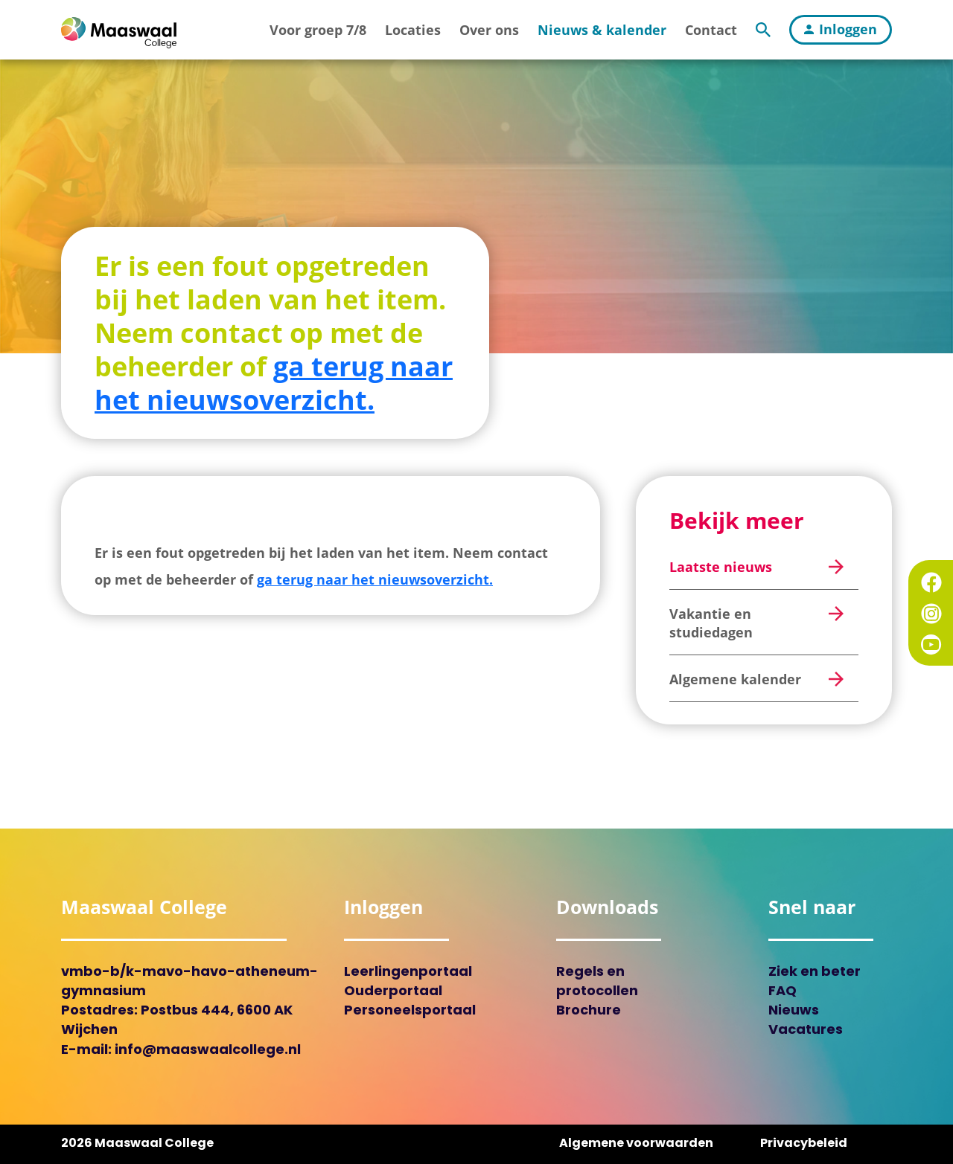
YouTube (931, 644)
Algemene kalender (735, 679)
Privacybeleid (803, 1144)
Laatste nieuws (720, 567)
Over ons (489, 30)
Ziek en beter (814, 972)
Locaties (413, 30)
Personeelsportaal (410, 1011)
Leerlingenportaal (408, 972)
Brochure (588, 1011)
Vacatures (805, 1030)
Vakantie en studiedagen (711, 622)
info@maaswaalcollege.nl (208, 1051)
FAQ (782, 992)
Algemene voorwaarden (636, 1144)
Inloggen (840, 29)
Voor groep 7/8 (318, 30)
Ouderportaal (393, 992)
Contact (711, 30)
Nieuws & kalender (602, 30)
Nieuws (793, 1011)
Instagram (931, 613)
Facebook (931, 582)
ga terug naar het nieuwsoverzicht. (274, 383)
